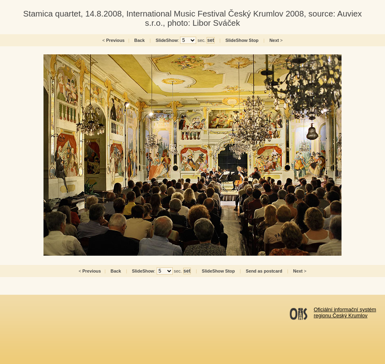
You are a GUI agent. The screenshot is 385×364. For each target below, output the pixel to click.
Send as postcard (264, 271)
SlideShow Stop (242, 40)
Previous (115, 40)
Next (274, 40)
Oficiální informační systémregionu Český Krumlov (345, 312)
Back (139, 40)
